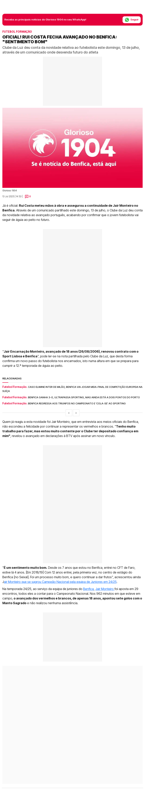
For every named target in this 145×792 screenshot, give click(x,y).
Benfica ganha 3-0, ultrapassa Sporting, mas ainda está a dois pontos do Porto (84, 397)
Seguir (132, 19)
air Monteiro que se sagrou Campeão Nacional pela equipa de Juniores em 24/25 (60, 582)
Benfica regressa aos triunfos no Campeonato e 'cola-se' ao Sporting (77, 403)
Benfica (88, 589)
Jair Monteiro (104, 589)
